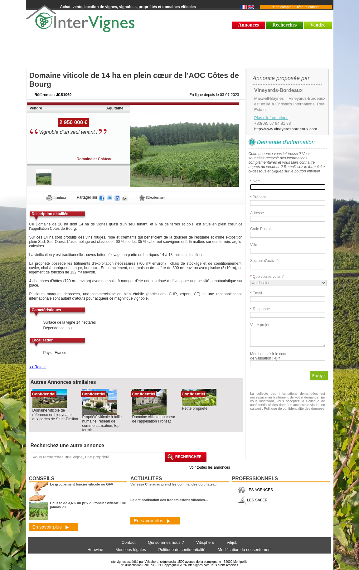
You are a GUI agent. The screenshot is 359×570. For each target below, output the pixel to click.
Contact (129, 542)
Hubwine (95, 549)
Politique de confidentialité (181, 549)
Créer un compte (306, 7)
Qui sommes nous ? (166, 542)
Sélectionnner (151, 197)
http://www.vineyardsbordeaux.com (285, 129)
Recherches (284, 24)
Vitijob (231, 542)
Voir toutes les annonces (209, 467)
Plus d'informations (271, 117)
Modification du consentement (245, 549)
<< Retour (37, 367)
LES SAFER (252, 500)
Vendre (318, 24)
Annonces (248, 24)
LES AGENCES (255, 490)
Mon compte (281, 7)
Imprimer (56, 197)
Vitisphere (205, 542)
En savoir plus (50, 526)
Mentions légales (130, 549)
